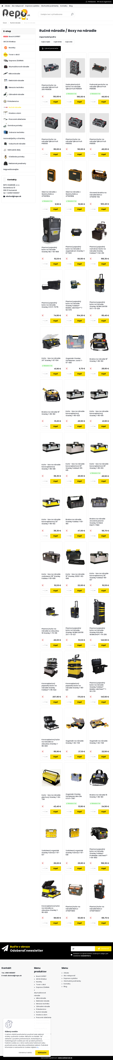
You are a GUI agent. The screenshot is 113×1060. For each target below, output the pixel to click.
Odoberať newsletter (26, 950)
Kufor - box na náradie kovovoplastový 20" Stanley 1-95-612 (51, 521)
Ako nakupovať (18, 6)
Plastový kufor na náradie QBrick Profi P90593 (50, 141)
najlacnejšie (45, 42)
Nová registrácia (105, 2)
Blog (71, 6)
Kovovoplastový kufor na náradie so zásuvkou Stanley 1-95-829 (51, 909)
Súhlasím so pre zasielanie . (90, 954)
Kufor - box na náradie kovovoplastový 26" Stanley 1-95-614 (99, 466)
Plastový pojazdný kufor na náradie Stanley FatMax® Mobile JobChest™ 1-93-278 (98, 687)
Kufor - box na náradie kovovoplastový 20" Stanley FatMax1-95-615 (75, 467)
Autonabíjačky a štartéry (14, 138)
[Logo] (16, 14)
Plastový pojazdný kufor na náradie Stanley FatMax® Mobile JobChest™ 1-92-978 (74, 305)
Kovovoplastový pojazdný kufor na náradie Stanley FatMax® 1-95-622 (49, 686)
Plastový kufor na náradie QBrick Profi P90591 (98, 141)
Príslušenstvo (11, 101)
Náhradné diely (12, 150)
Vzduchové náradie (14, 143)
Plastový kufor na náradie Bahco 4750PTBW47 (97, 909)
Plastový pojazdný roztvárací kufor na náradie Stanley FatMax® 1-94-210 (98, 250)
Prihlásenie (92, 2)
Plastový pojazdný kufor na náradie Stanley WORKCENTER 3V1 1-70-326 (98, 305)
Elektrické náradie (13, 80)
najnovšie (68, 42)
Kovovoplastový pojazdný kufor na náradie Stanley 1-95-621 (75, 686)
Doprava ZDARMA (13, 60)
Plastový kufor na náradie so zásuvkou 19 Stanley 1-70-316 (50, 631)
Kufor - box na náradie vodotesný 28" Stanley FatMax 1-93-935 (51, 576)
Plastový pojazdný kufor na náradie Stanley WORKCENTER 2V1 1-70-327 (74, 631)
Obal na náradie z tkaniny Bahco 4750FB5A (49, 194)
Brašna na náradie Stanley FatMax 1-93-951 (74, 521)
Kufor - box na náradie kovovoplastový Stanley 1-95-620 (75, 413)
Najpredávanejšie (10, 169)
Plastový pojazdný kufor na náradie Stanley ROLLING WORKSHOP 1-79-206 (98, 631)
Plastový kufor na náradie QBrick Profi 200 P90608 (50, 87)
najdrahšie (58, 42)
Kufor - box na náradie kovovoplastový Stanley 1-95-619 (99, 413)
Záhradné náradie (13, 94)
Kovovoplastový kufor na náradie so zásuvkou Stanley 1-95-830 (51, 743)
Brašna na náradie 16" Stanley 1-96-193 (99, 360)
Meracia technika (13, 87)
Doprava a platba (32, 6)
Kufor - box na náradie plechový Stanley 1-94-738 (51, 797)
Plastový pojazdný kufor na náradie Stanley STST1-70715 (50, 305)
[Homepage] (2, 6)
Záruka (7, 6)
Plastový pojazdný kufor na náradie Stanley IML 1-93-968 (50, 249)
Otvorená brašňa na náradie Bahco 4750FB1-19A (98, 195)
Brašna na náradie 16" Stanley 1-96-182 (51, 413)
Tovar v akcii (11, 54)
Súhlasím (42, 1052)
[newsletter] (103, 948)
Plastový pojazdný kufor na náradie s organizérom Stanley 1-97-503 (75, 250)
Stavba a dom (12, 113)
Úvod (5, 23)
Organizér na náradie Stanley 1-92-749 (74, 742)
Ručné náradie (15, 23)
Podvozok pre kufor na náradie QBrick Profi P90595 (99, 86)
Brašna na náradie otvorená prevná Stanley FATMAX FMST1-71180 (97, 522)
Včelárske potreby (13, 157)
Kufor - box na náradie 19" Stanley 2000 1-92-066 (75, 576)
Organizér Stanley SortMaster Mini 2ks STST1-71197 (74, 796)
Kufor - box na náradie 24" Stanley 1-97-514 (51, 359)
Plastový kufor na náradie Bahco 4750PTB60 (73, 909)
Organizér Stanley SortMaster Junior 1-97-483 (74, 360)
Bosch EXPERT (11, 36)
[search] (72, 15)
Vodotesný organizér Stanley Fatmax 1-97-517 (51, 853)
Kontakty (63, 6)
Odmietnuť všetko (25, 1053)
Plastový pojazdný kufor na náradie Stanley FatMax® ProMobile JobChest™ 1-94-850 (98, 853)
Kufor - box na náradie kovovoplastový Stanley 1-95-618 (51, 467)
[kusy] (45, 102)
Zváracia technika (13, 132)
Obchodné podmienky (50, 6)
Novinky (9, 47)
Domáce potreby (12, 125)
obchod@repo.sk (13, 196)
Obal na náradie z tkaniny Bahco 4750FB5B (73, 194)
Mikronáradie (11, 73)
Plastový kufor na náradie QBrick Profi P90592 (74, 141)
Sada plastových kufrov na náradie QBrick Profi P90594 (74, 86)
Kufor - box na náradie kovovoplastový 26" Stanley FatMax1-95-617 (99, 576)
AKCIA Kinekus (9, 41)
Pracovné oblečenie (14, 119)
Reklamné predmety (14, 163)
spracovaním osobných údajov (93, 953)
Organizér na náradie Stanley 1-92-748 (98, 742)
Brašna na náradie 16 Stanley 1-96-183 (98, 796)
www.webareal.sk (65, 1058)
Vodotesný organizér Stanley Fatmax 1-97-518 (75, 853)
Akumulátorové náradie (16, 66)
